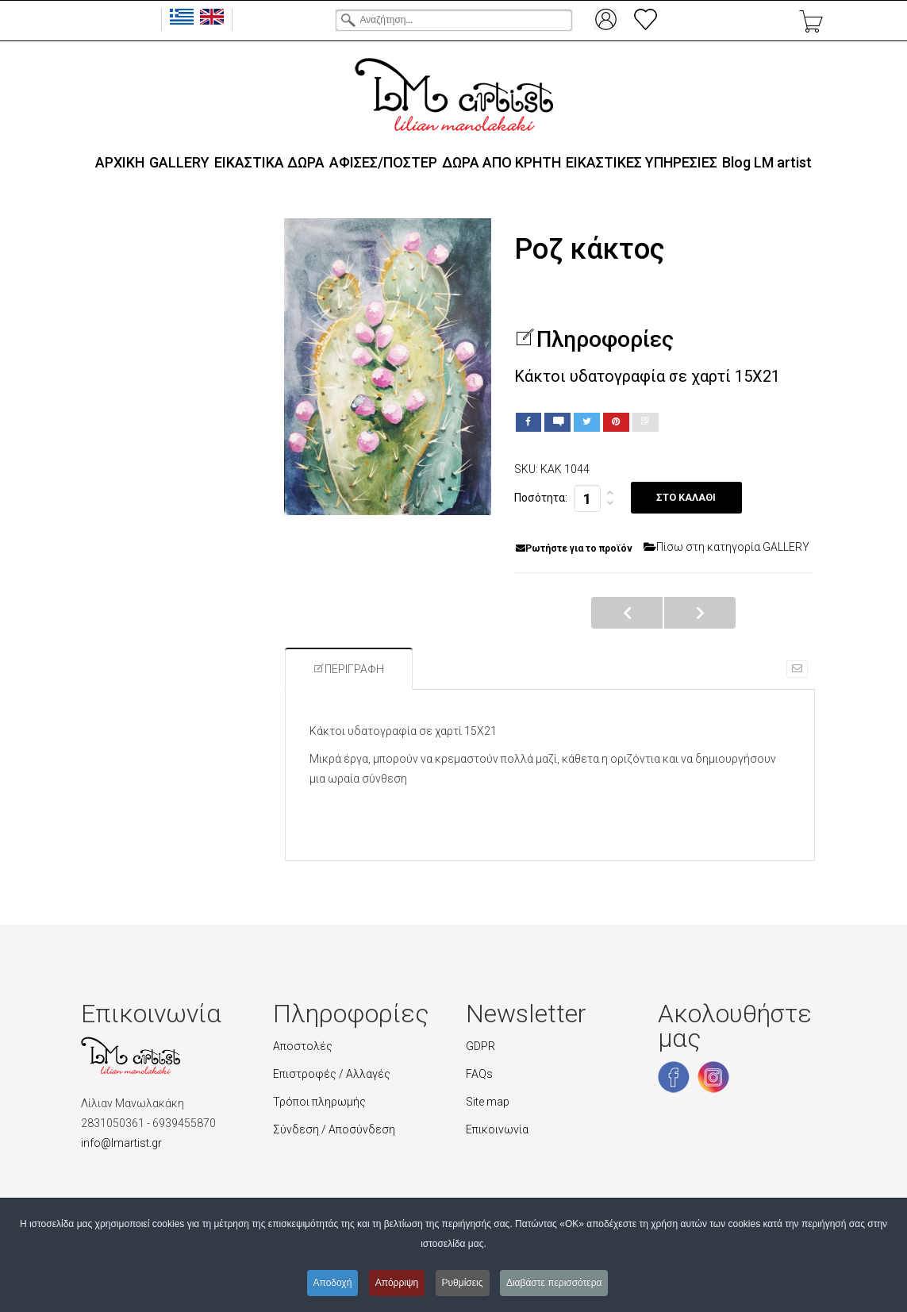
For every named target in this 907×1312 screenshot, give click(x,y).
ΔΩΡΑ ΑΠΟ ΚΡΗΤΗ (501, 162)
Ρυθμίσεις (462, 1282)
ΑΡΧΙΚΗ (119, 162)
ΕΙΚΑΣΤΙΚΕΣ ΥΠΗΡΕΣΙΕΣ (641, 162)
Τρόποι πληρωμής (319, 1101)
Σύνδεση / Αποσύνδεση (334, 1129)
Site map (487, 1101)
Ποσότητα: (540, 497)
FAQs (479, 1074)
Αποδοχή (332, 1282)
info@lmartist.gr (121, 1143)
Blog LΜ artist (767, 162)
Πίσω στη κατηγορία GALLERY (726, 547)
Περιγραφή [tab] (348, 669)
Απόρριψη (397, 1282)
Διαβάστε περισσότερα (554, 1282)
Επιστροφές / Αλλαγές (331, 1074)
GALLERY (179, 162)
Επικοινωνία (497, 1129)
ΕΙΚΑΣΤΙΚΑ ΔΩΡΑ (269, 162)
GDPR (480, 1046)
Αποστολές (302, 1046)
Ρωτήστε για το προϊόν (574, 548)
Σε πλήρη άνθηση (700, 613)
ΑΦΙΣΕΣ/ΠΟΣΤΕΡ (383, 162)
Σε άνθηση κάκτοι (627, 613)
